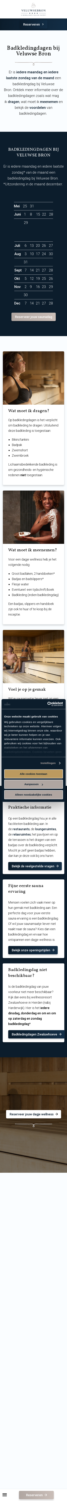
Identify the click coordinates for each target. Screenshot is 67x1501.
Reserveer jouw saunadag (33, 317)
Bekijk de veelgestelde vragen (35, 866)
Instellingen (48, 763)
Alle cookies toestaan (33, 773)
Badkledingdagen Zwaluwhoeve (37, 1034)
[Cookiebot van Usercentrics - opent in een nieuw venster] (48, 704)
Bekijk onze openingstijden (33, 950)
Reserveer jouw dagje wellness (34, 1114)
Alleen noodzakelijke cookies (33, 794)
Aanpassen (33, 784)
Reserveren (34, 24)
